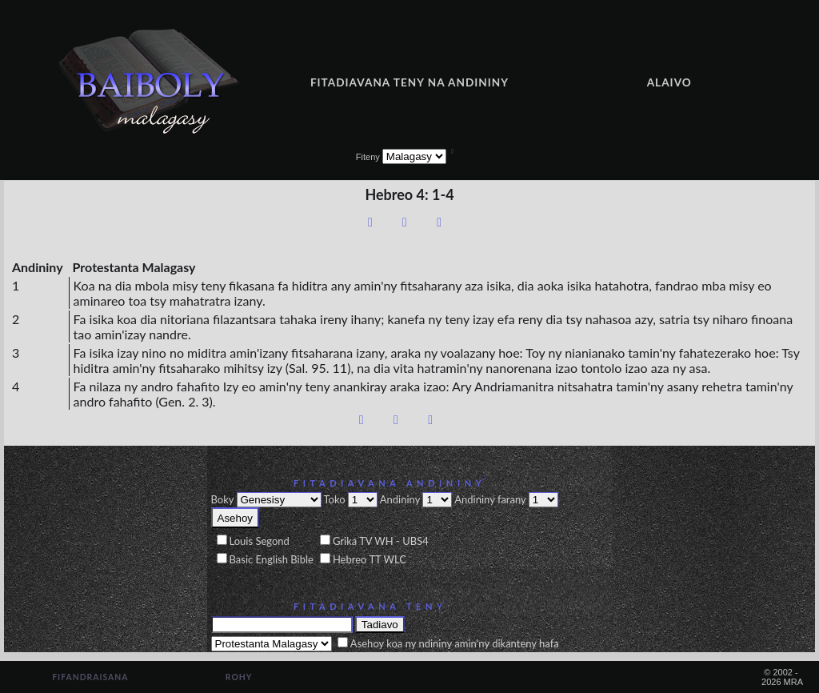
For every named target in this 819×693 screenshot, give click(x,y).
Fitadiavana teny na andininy (409, 82)
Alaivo (669, 82)
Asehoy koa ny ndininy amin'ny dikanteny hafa (454, 643)
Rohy (239, 677)
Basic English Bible (272, 559)
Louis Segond (260, 541)
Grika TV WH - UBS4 (381, 541)
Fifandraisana (90, 677)
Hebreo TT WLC (369, 559)
